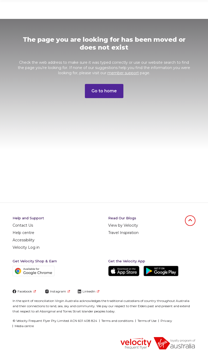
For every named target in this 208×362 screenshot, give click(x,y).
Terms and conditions (117, 321)
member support (123, 73)
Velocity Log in (26, 247)
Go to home (104, 90)
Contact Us (23, 225)
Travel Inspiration (123, 232)
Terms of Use (147, 321)
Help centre (23, 232)
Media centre (24, 326)
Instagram (57, 291)
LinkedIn (88, 291)
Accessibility (24, 240)
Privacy (166, 321)
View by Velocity (123, 225)
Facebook (24, 291)
